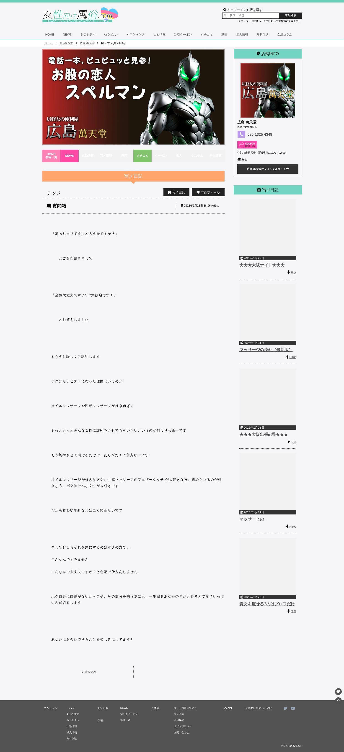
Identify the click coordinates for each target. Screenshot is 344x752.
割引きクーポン (129, 714)
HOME (49, 34)
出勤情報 (160, 34)
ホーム (48, 43)
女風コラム (284, 34)
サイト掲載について (185, 707)
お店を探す (87, 34)
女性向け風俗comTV (259, 708)
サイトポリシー (182, 726)
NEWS (67, 34)
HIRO (293, 357)
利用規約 (179, 720)
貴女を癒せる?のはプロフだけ (267, 604)
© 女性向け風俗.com (291, 745)
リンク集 (179, 714)
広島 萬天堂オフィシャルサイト (268, 169)
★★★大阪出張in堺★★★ (263, 434)
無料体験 (263, 34)
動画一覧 (125, 720)
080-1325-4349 (260, 134)
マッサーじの (253, 519)
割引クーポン (183, 34)
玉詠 (293, 272)
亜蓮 (293, 611)
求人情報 (242, 34)
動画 (224, 34)
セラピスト (111, 34)
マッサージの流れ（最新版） (266, 350)
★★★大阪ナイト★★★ (262, 265)
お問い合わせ (181, 732)
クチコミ (207, 34)
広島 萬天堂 (87, 43)
